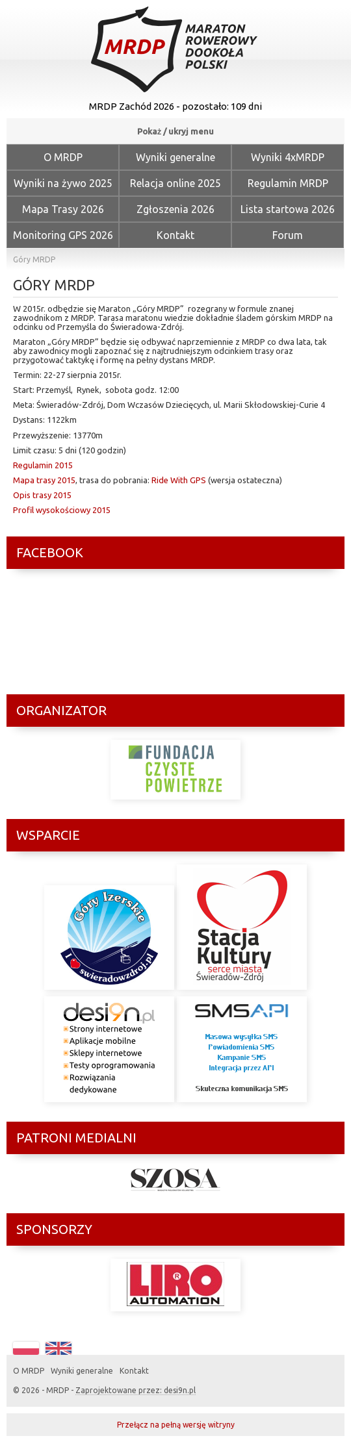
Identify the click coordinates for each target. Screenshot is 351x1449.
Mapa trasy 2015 (44, 480)
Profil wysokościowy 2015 (61, 509)
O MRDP (63, 157)
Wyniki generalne (175, 157)
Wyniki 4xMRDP (287, 157)
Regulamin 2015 (43, 465)
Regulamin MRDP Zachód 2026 (288, 186)
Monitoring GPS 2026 (63, 235)
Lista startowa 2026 (287, 209)
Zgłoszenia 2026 (175, 209)
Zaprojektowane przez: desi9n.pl (135, 1390)
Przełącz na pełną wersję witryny (176, 1424)
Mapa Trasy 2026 (63, 209)
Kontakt (175, 235)
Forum (287, 235)
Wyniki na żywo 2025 (63, 183)
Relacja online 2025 (175, 183)
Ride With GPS (178, 480)
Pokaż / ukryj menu (175, 131)
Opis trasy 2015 (42, 494)
